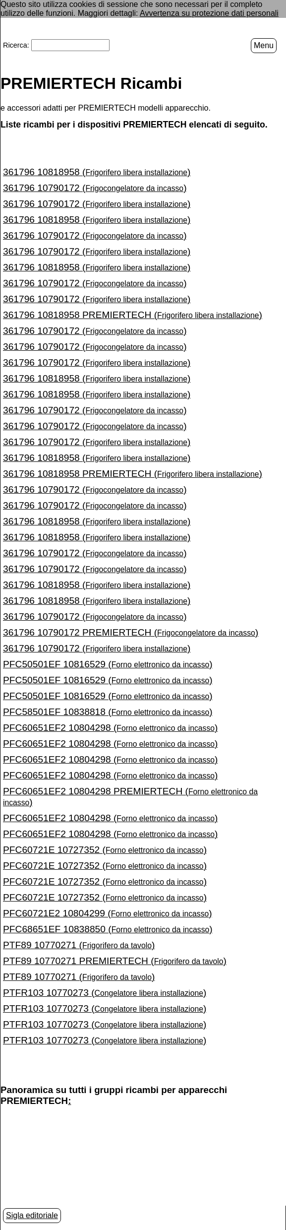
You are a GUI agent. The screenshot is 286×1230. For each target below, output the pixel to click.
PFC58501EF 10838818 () (108, 712)
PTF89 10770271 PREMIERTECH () (115, 961)
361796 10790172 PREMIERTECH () (130, 632)
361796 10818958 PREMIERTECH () (132, 315)
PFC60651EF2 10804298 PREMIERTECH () (130, 796)
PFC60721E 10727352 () (105, 849)
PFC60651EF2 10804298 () (110, 727)
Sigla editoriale (32, 1215)
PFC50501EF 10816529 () (108, 664)
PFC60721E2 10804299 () (107, 913)
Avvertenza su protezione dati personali (209, 13)
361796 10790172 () (95, 188)
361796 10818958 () (96, 172)
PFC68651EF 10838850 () (108, 929)
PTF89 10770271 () (79, 945)
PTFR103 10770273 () (104, 992)
